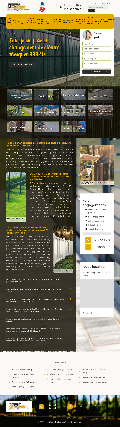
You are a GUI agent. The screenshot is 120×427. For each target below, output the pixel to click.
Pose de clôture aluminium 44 (31, 22)
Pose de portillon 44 (22, 22)
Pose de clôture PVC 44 (40, 22)
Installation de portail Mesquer (59, 374)
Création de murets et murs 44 (90, 22)
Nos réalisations (22, 64)
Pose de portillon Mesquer (22, 369)
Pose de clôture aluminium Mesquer (22, 376)
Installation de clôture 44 (108, 22)
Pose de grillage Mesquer (21, 386)
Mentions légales (74, 422)
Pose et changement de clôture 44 (11, 22)
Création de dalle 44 (98, 22)
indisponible (72, 5)
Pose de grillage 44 (48, 22)
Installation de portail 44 (68, 22)
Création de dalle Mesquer (92, 377)
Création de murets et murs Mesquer (92, 371)
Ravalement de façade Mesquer (59, 369)
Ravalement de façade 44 (57, 22)
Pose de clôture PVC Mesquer (23, 382)
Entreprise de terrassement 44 (80, 22)
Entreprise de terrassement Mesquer (57, 380)
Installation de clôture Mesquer (94, 382)
